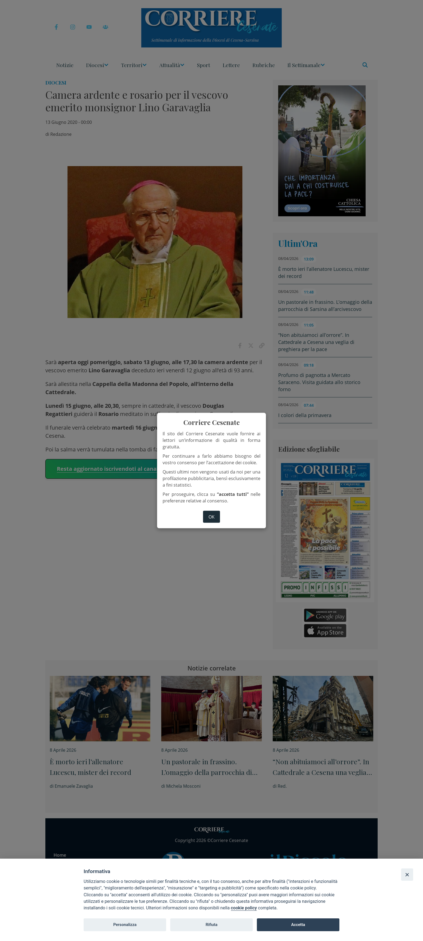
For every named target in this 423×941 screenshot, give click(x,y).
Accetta (298, 924)
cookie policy (244, 907)
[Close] (407, 874)
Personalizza (124, 924)
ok (211, 517)
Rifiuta (211, 924)
